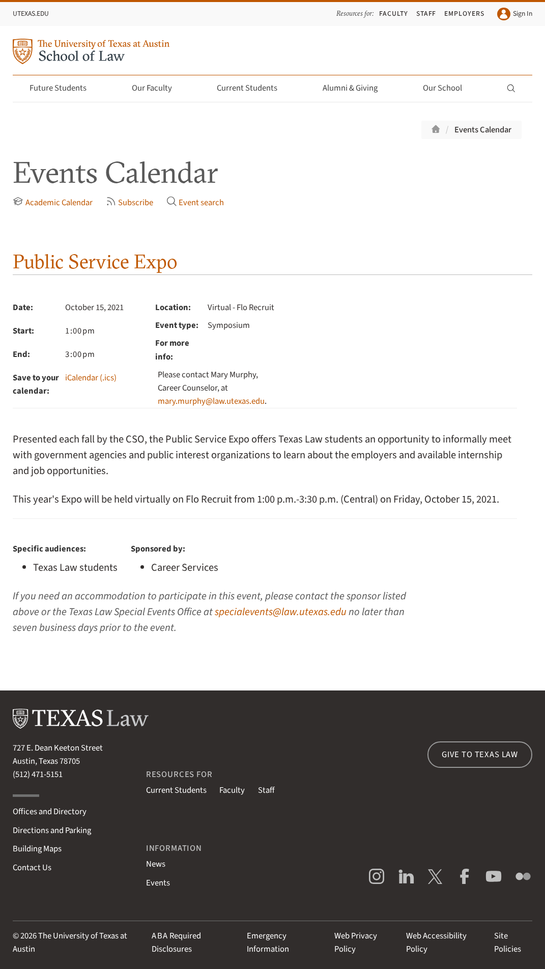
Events (158, 883)
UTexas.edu (31, 13)
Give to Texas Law (480, 755)
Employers (464, 13)
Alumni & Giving (356, 88)
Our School (448, 88)
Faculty (393, 13)
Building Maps (37, 849)
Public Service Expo (95, 261)
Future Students (64, 88)
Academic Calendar (53, 202)
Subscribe (130, 202)
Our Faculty (158, 88)
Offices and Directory (50, 812)
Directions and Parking (52, 830)
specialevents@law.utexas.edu (281, 611)
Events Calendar (482, 130)
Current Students (253, 88)
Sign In (514, 14)
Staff (426, 13)
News (155, 864)
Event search (195, 202)
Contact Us (32, 868)
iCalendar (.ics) (91, 378)
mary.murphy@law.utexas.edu (211, 401)
